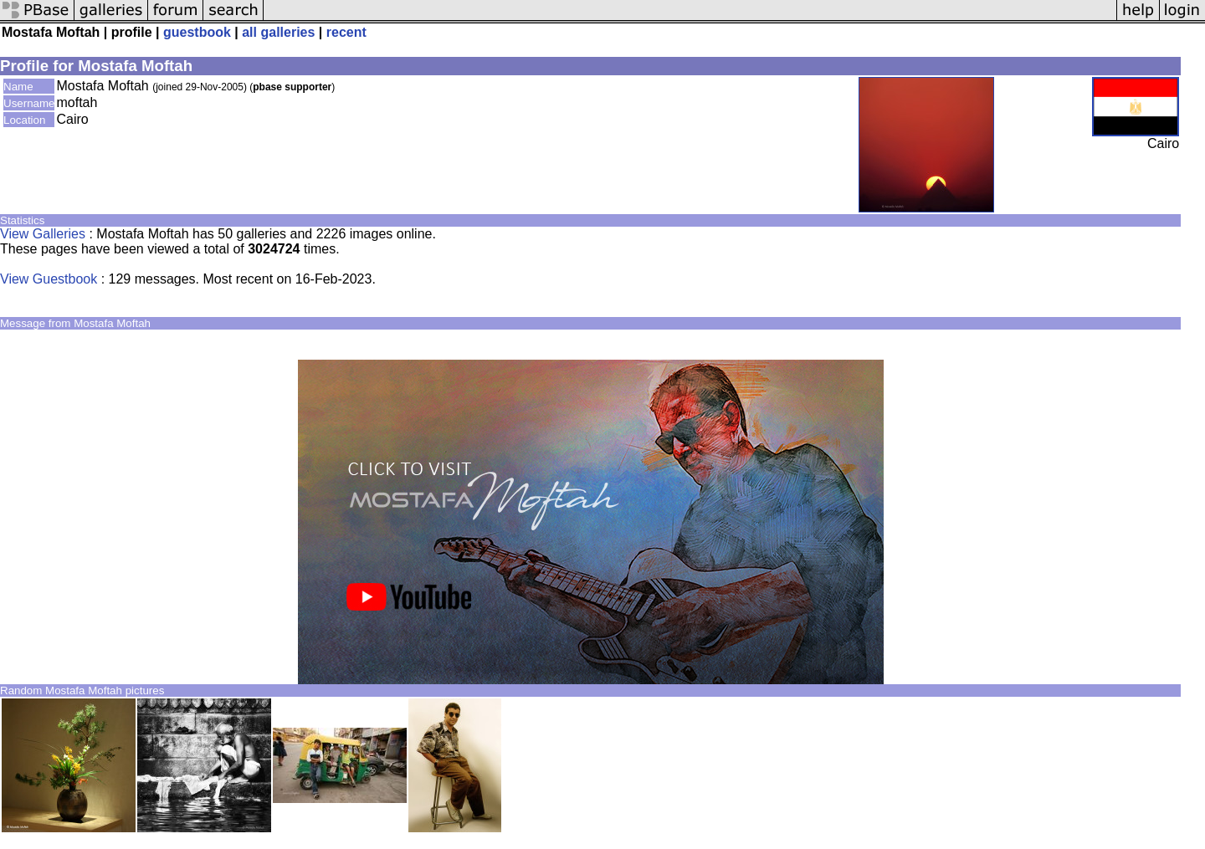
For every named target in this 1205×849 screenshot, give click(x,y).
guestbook (197, 32)
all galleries (278, 32)
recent (346, 32)
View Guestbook (48, 279)
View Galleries (42, 234)
